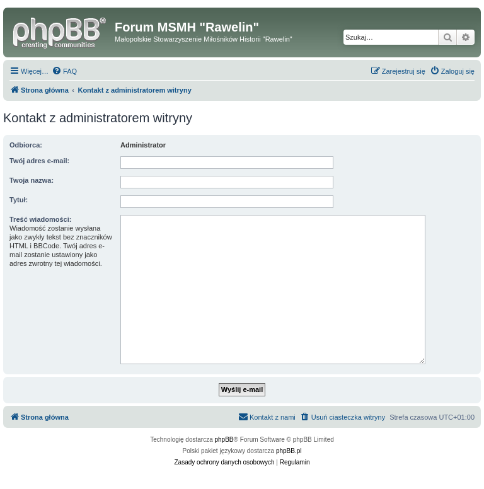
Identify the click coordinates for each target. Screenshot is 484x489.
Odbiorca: (25, 145)
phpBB (224, 439)
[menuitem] (64, 71)
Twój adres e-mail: (39, 160)
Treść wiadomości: (40, 219)
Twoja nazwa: (31, 180)
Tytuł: (18, 200)
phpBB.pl (289, 450)
